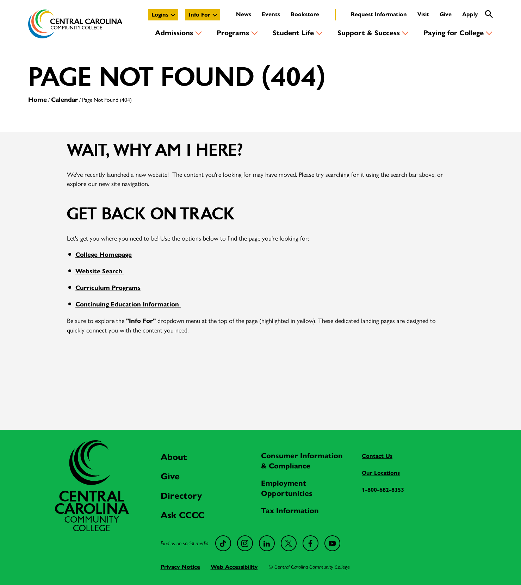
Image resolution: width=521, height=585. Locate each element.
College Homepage (103, 255)
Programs (233, 33)
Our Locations (381, 472)
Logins (159, 14)
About (174, 457)
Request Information (379, 14)
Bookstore (305, 14)
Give (446, 14)
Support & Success (368, 33)
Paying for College (453, 33)
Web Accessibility (234, 567)
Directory (181, 495)
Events (271, 14)
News (243, 14)
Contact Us (377, 456)
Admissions (174, 33)
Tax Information (290, 510)
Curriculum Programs (108, 288)
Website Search (99, 271)
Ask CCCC (182, 515)
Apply (470, 14)
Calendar (64, 100)
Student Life (293, 33)
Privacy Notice (180, 567)
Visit (423, 14)
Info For (199, 14)
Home (37, 100)
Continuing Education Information (128, 304)
